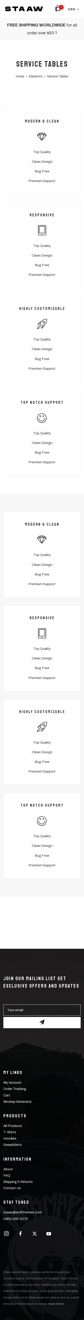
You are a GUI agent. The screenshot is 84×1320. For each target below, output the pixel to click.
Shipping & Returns (18, 1182)
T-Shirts (9, 1132)
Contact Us (12, 1188)
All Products (12, 1126)
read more (56, 1303)
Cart (6, 1095)
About (8, 1169)
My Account (12, 1082)
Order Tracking (14, 1089)
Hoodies (9, 1138)
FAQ (6, 1175)
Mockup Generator (17, 1101)
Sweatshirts (12, 1144)
